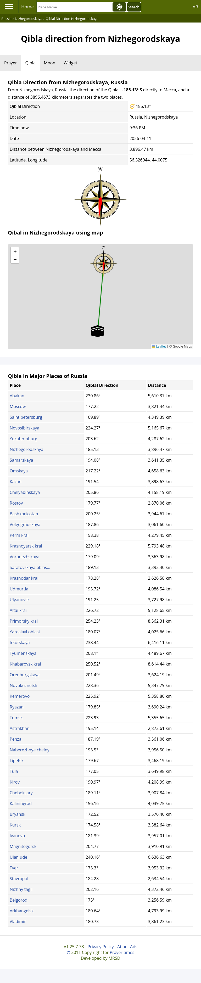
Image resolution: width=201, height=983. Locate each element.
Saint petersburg (26, 417)
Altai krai (18, 610)
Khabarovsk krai (25, 664)
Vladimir (18, 921)
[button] (103, 261)
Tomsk (16, 718)
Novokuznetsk (23, 685)
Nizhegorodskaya (26, 449)
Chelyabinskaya (25, 492)
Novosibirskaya (24, 428)
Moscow (18, 406)
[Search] (74, 7)
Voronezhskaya (24, 557)
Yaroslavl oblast (25, 632)
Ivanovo (17, 836)
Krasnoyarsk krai (26, 546)
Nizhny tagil (21, 889)
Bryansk (17, 814)
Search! (134, 7)
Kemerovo (20, 696)
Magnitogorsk (23, 846)
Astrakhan (20, 728)
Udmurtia (19, 589)
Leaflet (159, 346)
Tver (14, 868)
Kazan (15, 481)
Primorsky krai (24, 621)
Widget (70, 63)
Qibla (30, 63)
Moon (49, 63)
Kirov (15, 782)
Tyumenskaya (23, 653)
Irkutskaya (20, 642)
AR (195, 7)
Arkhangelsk (22, 911)
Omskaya (19, 471)
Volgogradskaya (25, 524)
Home (27, 7)
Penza (15, 739)
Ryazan (17, 707)
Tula (14, 771)
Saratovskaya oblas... (30, 567)
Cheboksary (21, 793)
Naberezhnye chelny (29, 750)
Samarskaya (21, 460)
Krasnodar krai (24, 578)
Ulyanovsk (20, 599)
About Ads (127, 947)
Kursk (15, 825)
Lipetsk (17, 760)
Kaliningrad (21, 803)
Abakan (17, 396)
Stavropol (19, 878)
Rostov (16, 503)
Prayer (10, 63)
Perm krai (19, 535)
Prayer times (122, 952)
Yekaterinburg (23, 439)
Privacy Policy (100, 947)
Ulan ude (18, 857)
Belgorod (18, 900)
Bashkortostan (24, 514)
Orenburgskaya (25, 675)
